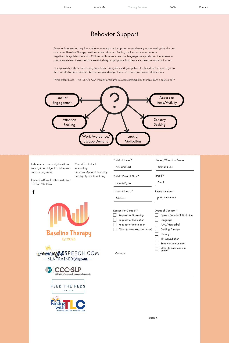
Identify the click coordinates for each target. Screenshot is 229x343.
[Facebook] (33, 192)
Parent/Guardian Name (170, 160)
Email (158, 175)
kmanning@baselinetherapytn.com (51, 180)
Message (120, 253)
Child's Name (122, 160)
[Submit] (153, 317)
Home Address (122, 191)
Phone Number (164, 191)
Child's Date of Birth (125, 176)
